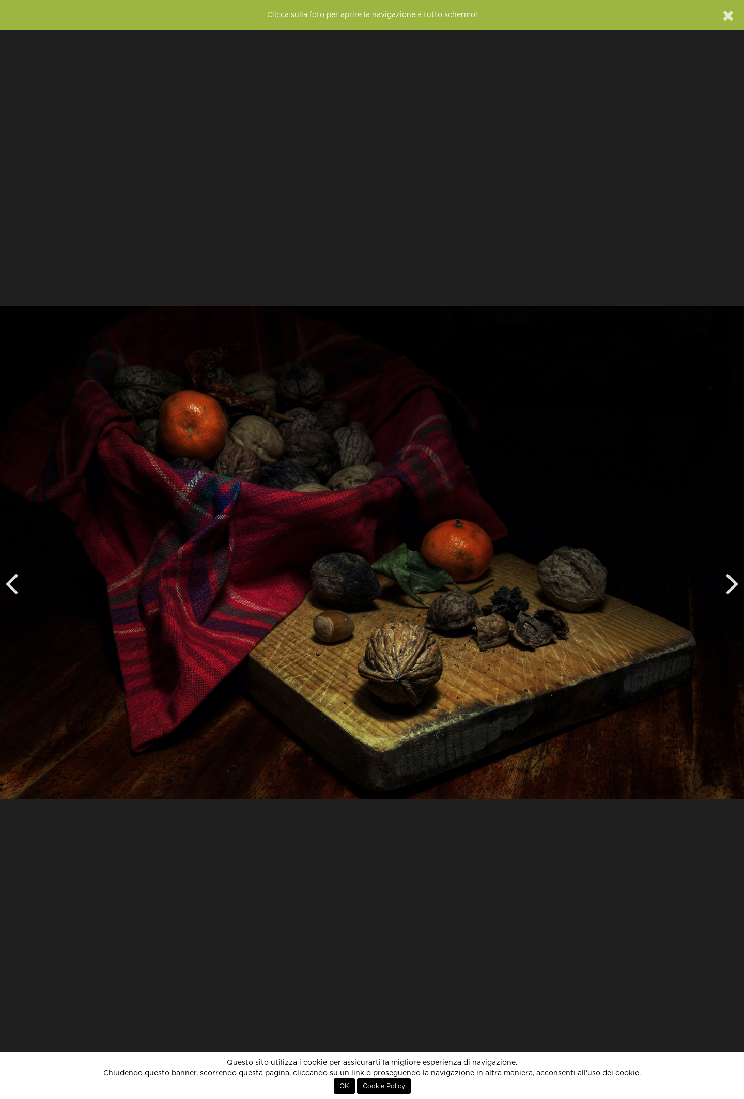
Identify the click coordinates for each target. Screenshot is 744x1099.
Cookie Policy (384, 1086)
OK (344, 1086)
